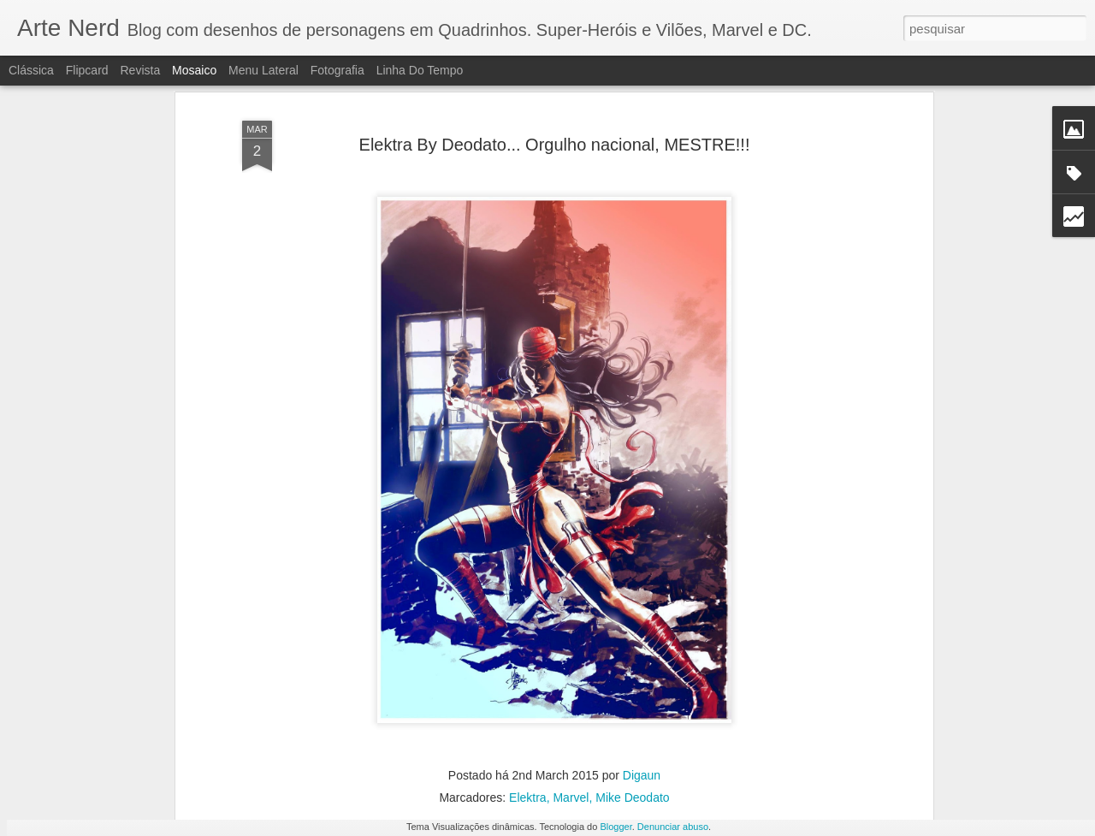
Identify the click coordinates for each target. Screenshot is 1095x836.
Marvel (571, 678)
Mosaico (194, 70)
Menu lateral (263, 70)
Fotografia (337, 70)
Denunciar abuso (672, 826)
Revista (140, 70)
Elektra (528, 678)
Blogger (615, 826)
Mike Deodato (632, 678)
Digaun (641, 655)
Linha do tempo (420, 70)
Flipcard (87, 70)
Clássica (31, 70)
